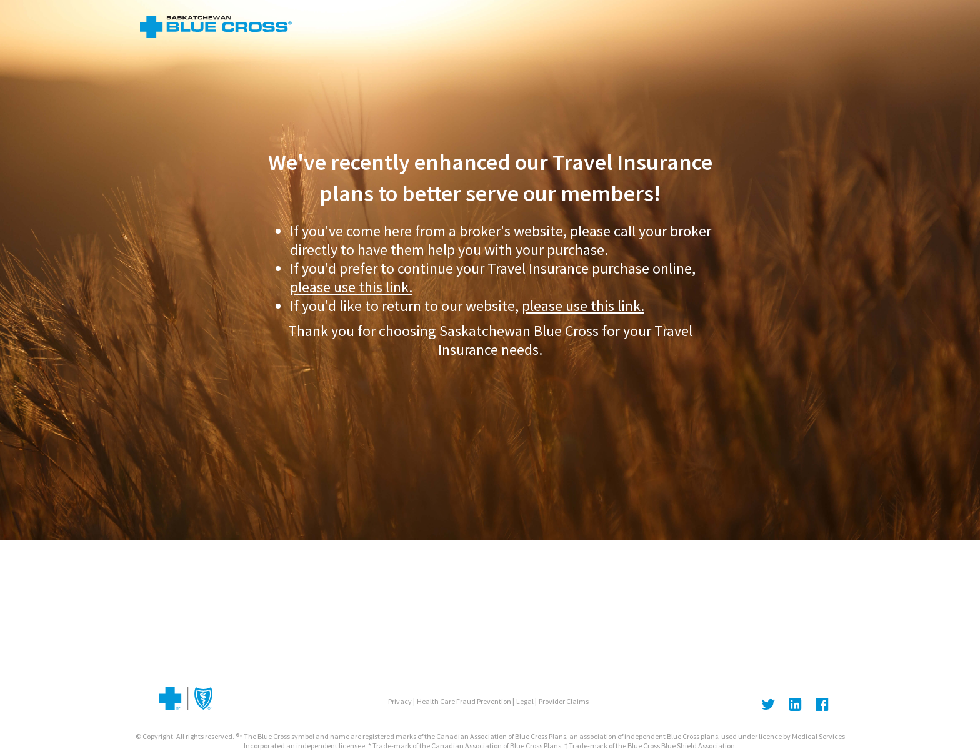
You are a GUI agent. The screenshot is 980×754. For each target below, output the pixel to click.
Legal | (526, 701)
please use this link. (351, 287)
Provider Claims (564, 701)
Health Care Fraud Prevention (464, 701)
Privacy (400, 701)
